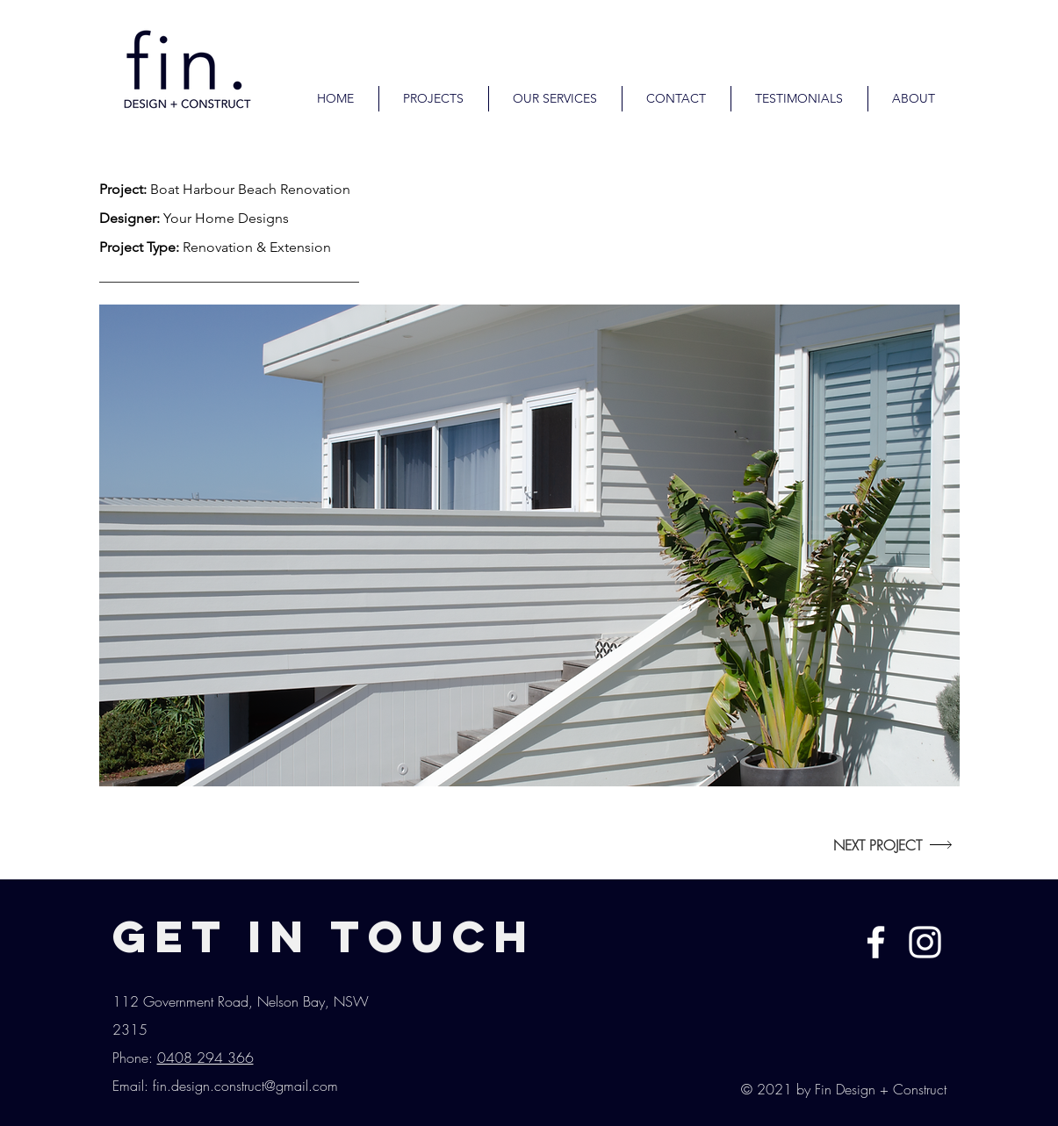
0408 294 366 (205, 1057)
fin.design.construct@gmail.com (245, 1085)
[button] (529, 545)
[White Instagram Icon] (924, 942)
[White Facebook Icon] (875, 942)
